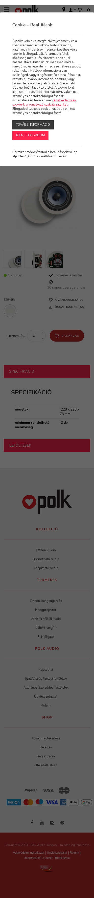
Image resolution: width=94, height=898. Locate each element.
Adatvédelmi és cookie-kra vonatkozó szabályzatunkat (44, 102)
